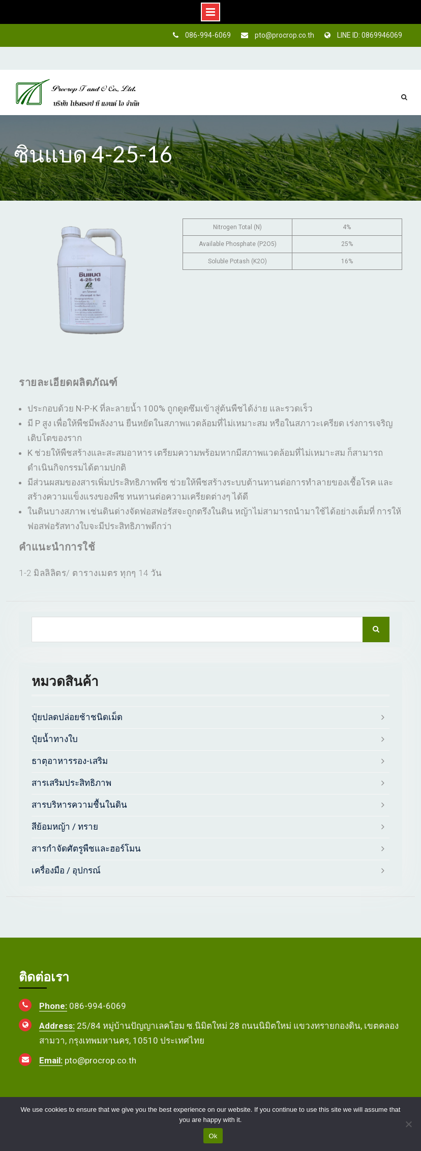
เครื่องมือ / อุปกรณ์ (66, 870)
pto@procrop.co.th (284, 35)
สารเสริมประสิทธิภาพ (71, 783)
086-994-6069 (208, 35)
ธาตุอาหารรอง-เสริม (70, 761)
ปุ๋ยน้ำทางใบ (55, 739)
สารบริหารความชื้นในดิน (79, 805)
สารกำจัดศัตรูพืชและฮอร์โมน (86, 848)
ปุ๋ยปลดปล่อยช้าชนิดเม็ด (77, 717)
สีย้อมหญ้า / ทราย (65, 826)
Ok (212, 1136)
